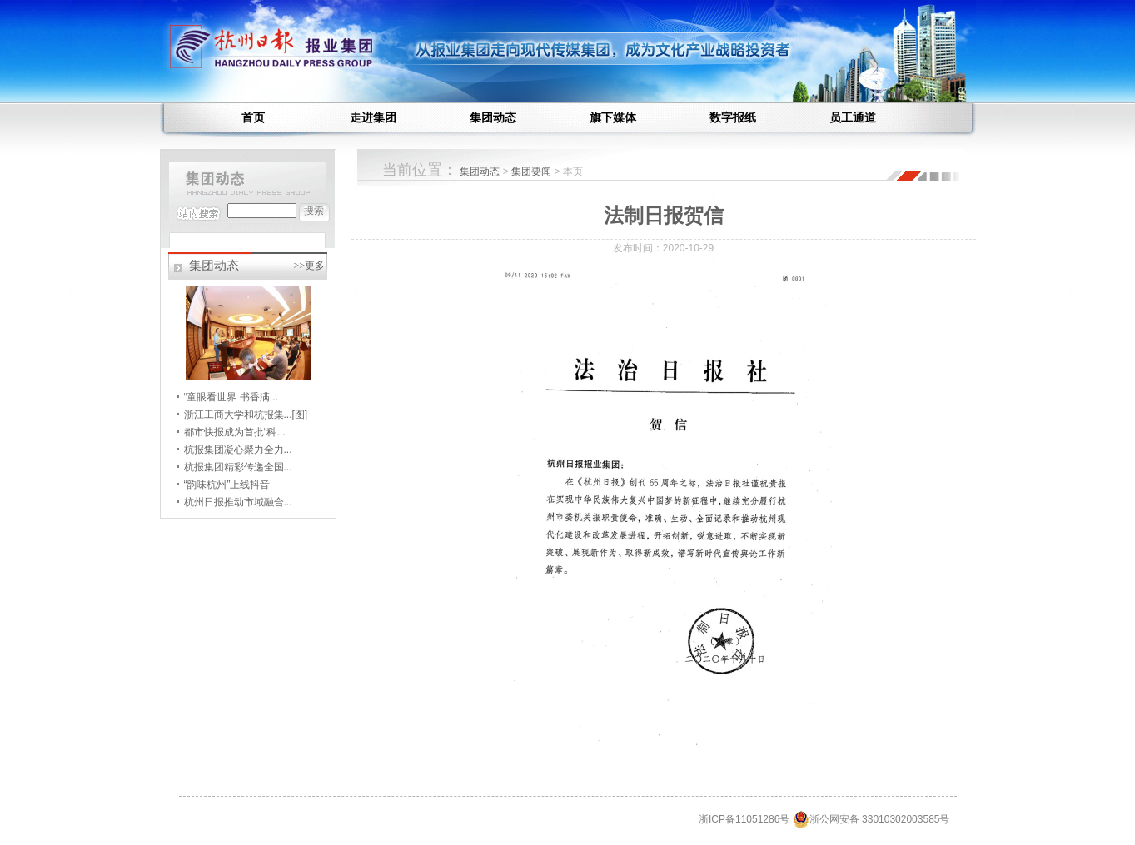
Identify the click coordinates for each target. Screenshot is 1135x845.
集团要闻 (532, 171)
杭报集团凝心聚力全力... (238, 449)
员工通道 (852, 118)
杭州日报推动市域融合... (238, 502)
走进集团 (373, 118)
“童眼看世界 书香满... (231, 397)
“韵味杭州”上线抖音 (227, 484)
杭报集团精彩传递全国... (238, 467)
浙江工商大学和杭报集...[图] (246, 414)
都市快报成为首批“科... (235, 432)
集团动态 (493, 118)
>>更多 (309, 265)
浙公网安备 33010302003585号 (871, 819)
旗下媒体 (613, 118)
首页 (253, 118)
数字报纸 (732, 118)
